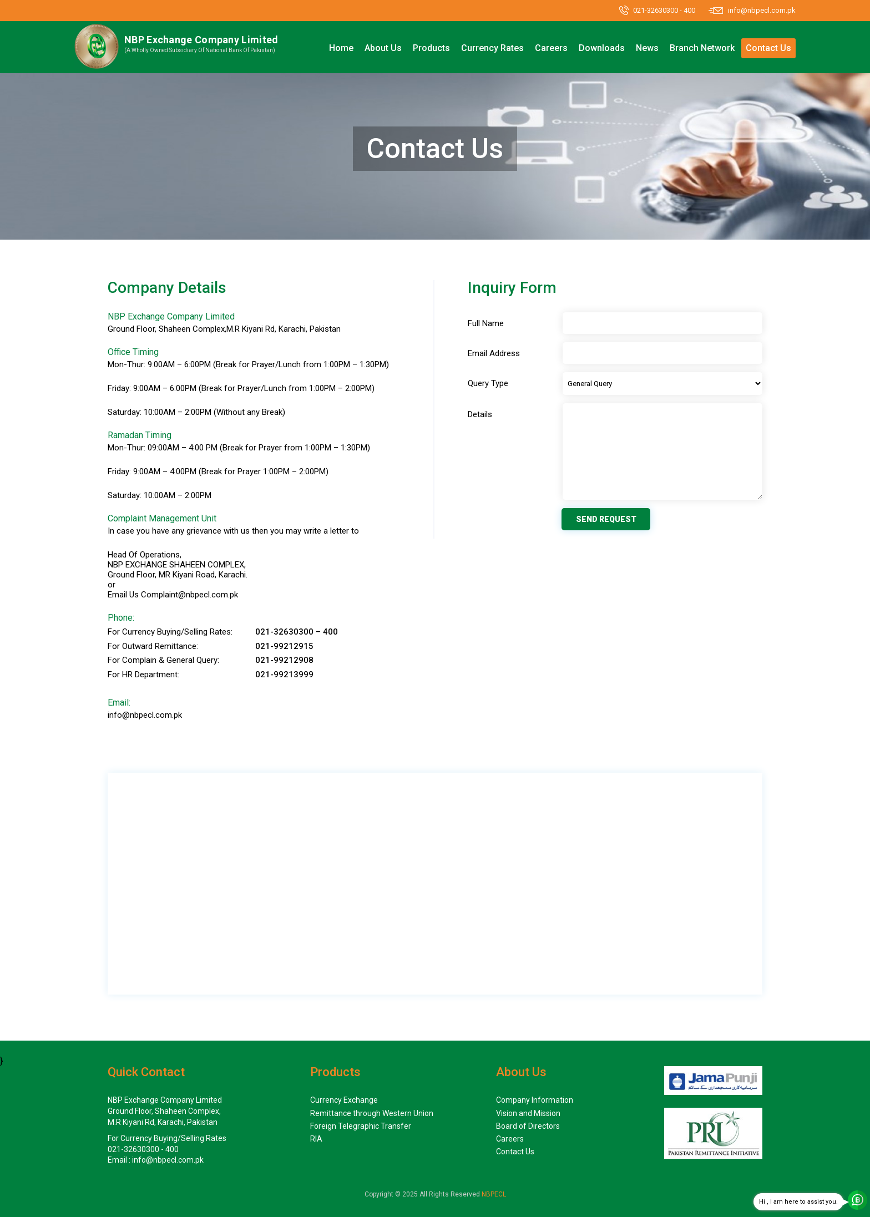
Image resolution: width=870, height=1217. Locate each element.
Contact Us (768, 48)
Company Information (534, 1100)
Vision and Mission (528, 1113)
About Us (383, 48)
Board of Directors (528, 1126)
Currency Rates (492, 48)
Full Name (486, 324)
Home (341, 48)
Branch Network (702, 48)
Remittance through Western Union (371, 1113)
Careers (551, 48)
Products (431, 48)
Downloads (602, 48)
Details (480, 414)
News (647, 48)
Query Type (488, 383)
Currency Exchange (344, 1100)
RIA (316, 1138)
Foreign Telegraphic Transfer (360, 1126)
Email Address (494, 353)
